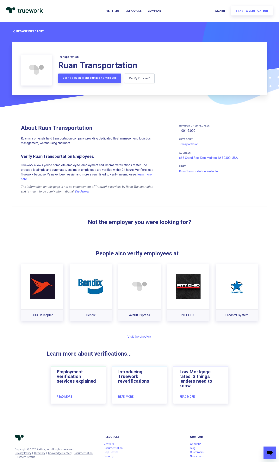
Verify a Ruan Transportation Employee (89, 77)
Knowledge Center (59, 453)
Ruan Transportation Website (198, 171)
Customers (197, 452)
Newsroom (196, 456)
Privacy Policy (23, 453)
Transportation (188, 144)
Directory (39, 453)
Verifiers (113, 10)
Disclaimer (82, 191)
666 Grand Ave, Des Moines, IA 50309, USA (208, 158)
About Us (195, 444)
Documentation (83, 453)
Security (109, 456)
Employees (134, 10)
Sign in (220, 10)
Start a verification (252, 10)
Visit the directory (139, 336)
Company (154, 10)
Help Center (111, 452)
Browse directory (28, 31)
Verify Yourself (139, 78)
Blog (192, 448)
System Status (26, 457)
